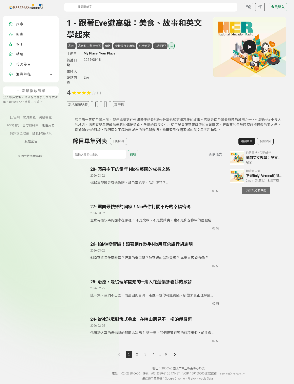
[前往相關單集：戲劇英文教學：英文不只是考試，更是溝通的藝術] (256, 158)
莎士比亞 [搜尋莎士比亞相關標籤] (144, 45)
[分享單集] (101, 104)
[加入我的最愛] (92, 104)
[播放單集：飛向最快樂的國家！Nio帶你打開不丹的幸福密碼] (82, 217)
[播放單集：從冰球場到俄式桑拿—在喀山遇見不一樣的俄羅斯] (82, 330)
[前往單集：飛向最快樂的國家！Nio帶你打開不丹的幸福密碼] (154, 213)
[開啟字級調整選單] (260, 7)
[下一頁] (175, 354)
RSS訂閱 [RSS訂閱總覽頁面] (13, 125)
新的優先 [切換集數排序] (215, 154)
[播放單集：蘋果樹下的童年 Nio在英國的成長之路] (82, 180)
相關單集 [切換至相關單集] (246, 141)
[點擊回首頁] (23, 7)
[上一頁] (120, 354)
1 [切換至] (129, 354)
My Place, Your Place (99, 53)
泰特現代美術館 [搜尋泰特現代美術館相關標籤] (125, 45)
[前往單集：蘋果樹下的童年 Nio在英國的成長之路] (154, 176)
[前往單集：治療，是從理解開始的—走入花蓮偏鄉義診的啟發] (154, 288)
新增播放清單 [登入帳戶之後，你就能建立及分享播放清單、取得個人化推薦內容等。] (30, 91)
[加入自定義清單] (96, 104)
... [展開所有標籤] (171, 45)
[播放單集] (249, 47)
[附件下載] (110, 104)
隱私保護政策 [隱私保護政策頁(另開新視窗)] (42, 133)
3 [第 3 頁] (145, 354)
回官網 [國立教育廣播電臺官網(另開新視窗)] (15, 117)
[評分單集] (105, 104)
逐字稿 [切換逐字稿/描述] (119, 104)
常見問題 (29, 117)
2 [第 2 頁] (137, 354)
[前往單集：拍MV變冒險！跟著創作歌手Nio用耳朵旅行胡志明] (154, 251)
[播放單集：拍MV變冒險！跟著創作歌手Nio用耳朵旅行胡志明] (82, 255)
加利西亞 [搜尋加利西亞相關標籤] (160, 45)
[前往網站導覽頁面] (248, 7)
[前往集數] (99, 154)
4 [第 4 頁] (154, 354)
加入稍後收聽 (78, 104)
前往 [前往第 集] (133, 154)
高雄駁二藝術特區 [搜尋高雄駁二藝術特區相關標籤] (89, 45)
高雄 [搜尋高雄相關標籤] (71, 45)
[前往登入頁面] (278, 7)
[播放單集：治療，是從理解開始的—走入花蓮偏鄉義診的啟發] (82, 292)
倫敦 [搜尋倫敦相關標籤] (108, 45)
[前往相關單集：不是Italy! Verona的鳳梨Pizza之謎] (256, 176)
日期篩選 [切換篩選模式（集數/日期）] (118, 141)
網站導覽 (45, 117)
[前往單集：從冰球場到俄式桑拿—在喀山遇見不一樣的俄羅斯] (154, 326)
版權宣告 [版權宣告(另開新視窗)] (30, 141)
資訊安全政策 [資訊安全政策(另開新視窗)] (19, 133)
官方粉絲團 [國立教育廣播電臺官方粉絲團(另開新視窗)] (30, 125)
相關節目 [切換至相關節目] (265, 141)
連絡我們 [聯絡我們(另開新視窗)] (48, 125)
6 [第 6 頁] (166, 354)
